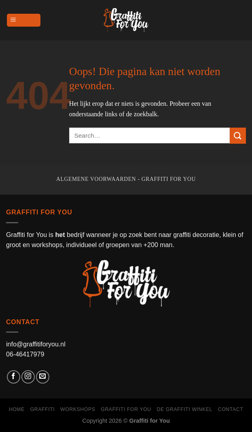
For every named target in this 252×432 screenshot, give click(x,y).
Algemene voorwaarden (96, 179)
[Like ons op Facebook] (13, 377)
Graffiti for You (126, 409)
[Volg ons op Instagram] (28, 377)
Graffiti (42, 409)
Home (17, 409)
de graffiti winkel (184, 409)
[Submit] (238, 135)
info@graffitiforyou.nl (36, 344)
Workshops (77, 409)
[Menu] (23, 20)
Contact (231, 409)
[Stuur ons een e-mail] (42, 377)
